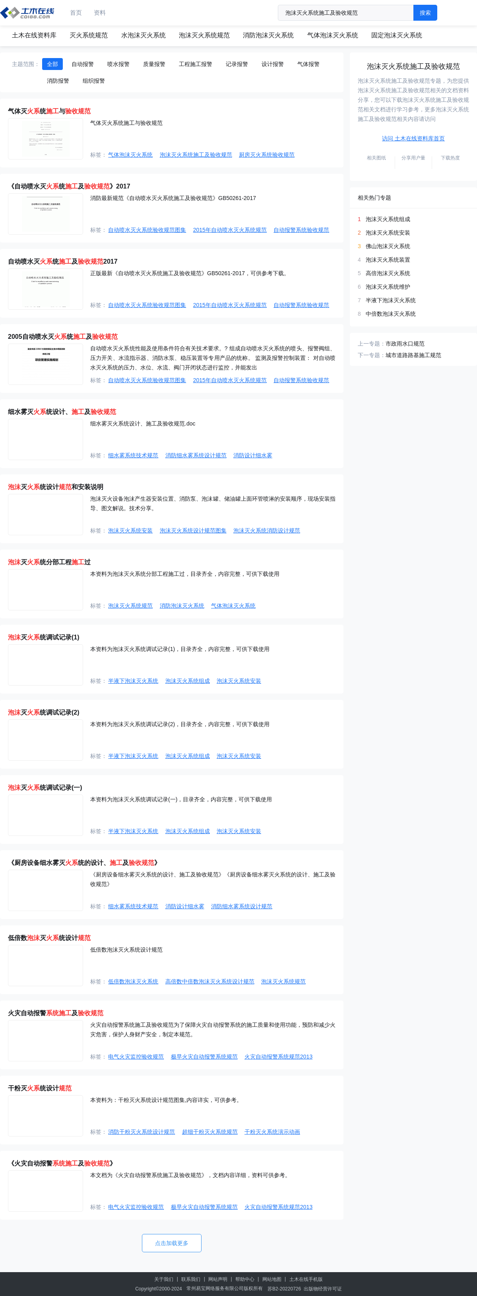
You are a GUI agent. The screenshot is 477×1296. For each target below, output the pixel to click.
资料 (100, 12)
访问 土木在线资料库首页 (413, 138)
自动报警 (83, 64)
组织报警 (94, 81)
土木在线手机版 (306, 1279)
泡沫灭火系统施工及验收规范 (196, 155)
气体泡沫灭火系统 (332, 35)
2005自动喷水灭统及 (63, 336)
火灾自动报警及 (55, 1013)
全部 (52, 64)
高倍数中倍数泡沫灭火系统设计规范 (209, 981)
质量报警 (154, 64)
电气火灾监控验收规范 (136, 1056)
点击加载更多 (171, 1243)
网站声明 (217, 1279)
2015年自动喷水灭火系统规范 (230, 230)
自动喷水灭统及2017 (63, 261)
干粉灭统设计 (40, 1088)
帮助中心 (244, 1279)
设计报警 (273, 64)
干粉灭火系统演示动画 (272, 1132)
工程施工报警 (195, 64)
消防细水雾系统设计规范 (196, 455)
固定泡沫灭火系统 (396, 35)
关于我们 (163, 1279)
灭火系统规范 (89, 35)
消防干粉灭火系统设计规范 (141, 1132)
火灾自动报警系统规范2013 (278, 1056)
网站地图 (271, 1279)
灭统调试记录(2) (44, 712)
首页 (76, 12)
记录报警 (237, 64)
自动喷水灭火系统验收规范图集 (147, 230)
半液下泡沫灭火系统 (133, 681)
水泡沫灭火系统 (143, 35)
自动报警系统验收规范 (301, 230)
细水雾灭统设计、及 (62, 411)
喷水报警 (118, 64)
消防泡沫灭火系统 (268, 35)
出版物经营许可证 (323, 1289)
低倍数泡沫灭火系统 (133, 981)
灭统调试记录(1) (44, 637)
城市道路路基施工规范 (413, 355)
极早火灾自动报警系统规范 (204, 1056)
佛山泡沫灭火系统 (388, 246)
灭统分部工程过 (49, 562)
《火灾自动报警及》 (62, 1163)
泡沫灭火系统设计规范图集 (193, 530)
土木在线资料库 (34, 35)
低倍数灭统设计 (49, 938)
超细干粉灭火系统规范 (210, 1132)
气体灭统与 (49, 111)
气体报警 (308, 64)
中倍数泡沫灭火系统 (391, 314)
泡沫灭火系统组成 (187, 681)
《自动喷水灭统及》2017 (69, 186)
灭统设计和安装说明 (55, 487)
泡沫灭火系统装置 (388, 259)
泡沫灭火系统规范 (204, 35)
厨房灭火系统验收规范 (267, 155)
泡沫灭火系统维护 (388, 287)
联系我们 (190, 1279)
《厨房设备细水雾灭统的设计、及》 (84, 862)
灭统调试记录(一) (45, 787)
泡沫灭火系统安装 (130, 530)
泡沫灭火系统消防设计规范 (266, 530)
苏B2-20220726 (284, 1289)
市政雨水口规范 (405, 343)
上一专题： (372, 343)
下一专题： (372, 355)
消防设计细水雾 (252, 455)
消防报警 (58, 81)
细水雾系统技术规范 (133, 455)
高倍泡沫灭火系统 (388, 273)
